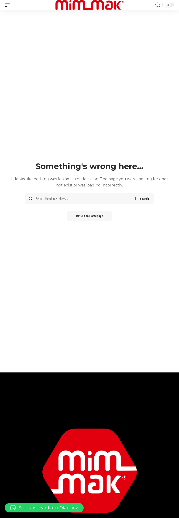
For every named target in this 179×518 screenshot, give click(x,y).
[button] (44, 507)
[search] (157, 5)
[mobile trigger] (9, 5)
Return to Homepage (89, 216)
